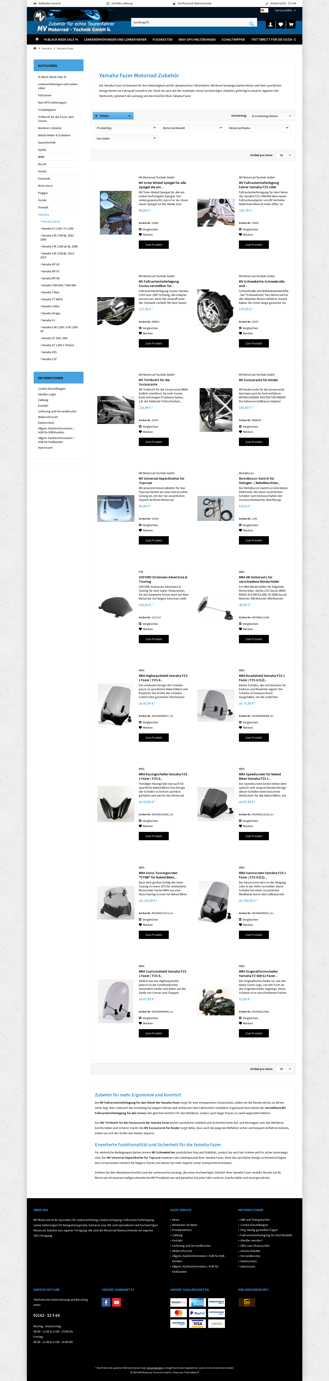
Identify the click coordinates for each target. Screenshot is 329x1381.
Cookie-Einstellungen (52, 389)
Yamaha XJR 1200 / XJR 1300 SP (59, 329)
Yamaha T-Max (50, 292)
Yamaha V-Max (50, 306)
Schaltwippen (47, 110)
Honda (42, 171)
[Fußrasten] (163, 39)
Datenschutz (46, 423)
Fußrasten (44, 95)
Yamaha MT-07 (50, 271)
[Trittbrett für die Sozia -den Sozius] (281, 39)
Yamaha (43, 214)
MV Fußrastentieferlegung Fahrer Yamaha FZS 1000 (259, 184)
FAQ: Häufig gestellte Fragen (259, 1230)
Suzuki (42, 200)
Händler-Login (47, 394)
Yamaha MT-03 (50, 264)
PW (141, 572)
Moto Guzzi (45, 186)
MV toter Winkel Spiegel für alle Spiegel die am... (162, 184)
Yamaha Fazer (50, 221)
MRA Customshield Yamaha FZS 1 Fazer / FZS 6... (162, 973)
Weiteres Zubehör (50, 128)
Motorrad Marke (239, 128)
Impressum (45, 447)
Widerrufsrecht (48, 417)
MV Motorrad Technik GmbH (156, 177)
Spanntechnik (47, 142)
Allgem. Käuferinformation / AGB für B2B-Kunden (56, 430)
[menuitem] (284, 10)
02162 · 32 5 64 (46, 1315)
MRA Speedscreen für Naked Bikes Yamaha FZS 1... (260, 776)
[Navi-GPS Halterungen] (197, 39)
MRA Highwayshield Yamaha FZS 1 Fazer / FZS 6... (163, 677)
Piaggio (43, 193)
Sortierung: (239, 116)
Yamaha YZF (49, 359)
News (175, 1220)
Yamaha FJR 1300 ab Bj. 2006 (59, 246)
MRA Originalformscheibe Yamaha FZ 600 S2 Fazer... (258, 973)
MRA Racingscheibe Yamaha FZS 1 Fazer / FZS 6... (163, 776)
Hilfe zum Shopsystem (255, 1246)
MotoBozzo (246, 473)
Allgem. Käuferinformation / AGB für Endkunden (56, 440)
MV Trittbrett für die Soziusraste (154, 382)
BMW (41, 157)
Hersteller (103, 138)
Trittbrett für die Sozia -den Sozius (56, 119)
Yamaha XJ (48, 320)
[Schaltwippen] (233, 39)
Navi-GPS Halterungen (52, 102)
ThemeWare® (191, 1372)
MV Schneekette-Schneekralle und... (261, 283)
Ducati (42, 164)
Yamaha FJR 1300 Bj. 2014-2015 (57, 255)
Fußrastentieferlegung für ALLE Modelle (266, 1235)
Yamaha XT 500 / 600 (54, 338)
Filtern (102, 116)
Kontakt (43, 406)
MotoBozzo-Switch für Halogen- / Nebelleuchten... (259, 480)
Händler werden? (251, 1240)
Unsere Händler (250, 1251)
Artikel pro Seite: (261, 155)
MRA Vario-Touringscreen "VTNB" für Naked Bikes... (158, 875)
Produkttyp (104, 128)
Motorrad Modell (174, 128)
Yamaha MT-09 (50, 278)
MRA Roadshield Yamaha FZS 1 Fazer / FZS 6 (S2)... (262, 677)
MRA (242, 572)
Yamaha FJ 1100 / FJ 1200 (57, 228)
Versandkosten (250, 1256)
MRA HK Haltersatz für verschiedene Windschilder (259, 579)
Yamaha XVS (49, 352)
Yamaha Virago (50, 313)
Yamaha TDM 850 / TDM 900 (58, 285)
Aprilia (42, 150)
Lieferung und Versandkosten (57, 411)
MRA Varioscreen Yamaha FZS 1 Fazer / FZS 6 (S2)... (262, 875)
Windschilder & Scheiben (54, 135)
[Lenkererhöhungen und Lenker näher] (115, 39)
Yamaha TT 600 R (52, 299)
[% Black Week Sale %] (61, 39)
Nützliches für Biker (185, 1225)
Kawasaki (44, 178)
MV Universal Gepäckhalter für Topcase (162, 480)
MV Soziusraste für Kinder (258, 380)
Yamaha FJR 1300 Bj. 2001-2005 (57, 237)
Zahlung (43, 400)
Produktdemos (182, 1230)
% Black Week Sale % (52, 77)
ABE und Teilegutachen (255, 1220)
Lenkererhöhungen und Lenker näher (58, 86)
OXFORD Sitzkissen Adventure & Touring (163, 579)
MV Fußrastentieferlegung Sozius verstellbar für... (159, 283)
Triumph (43, 207)
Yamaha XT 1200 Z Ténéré (57, 345)
